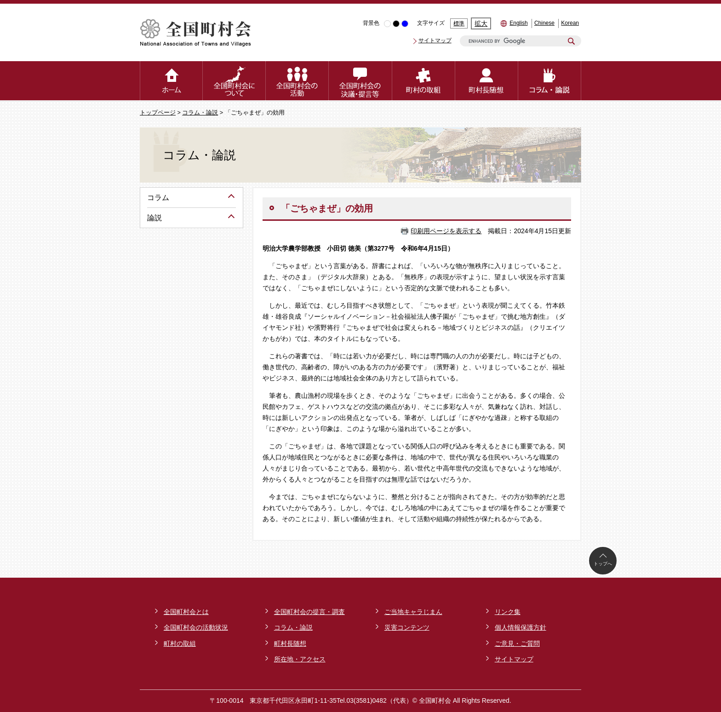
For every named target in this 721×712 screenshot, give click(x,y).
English (518, 23)
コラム (158, 197)
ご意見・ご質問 (517, 643)
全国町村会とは (186, 611)
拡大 (481, 23)
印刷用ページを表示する (446, 231)
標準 (458, 23)
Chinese (544, 23)
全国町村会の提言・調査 (309, 611)
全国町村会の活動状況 (196, 627)
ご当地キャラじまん (413, 611)
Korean (570, 23)
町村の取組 (180, 643)
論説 (154, 218)
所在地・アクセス (300, 659)
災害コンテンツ (406, 627)
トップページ (158, 112)
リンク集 (508, 611)
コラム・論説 (200, 112)
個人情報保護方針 (520, 627)
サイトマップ (435, 40)
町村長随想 (290, 643)
